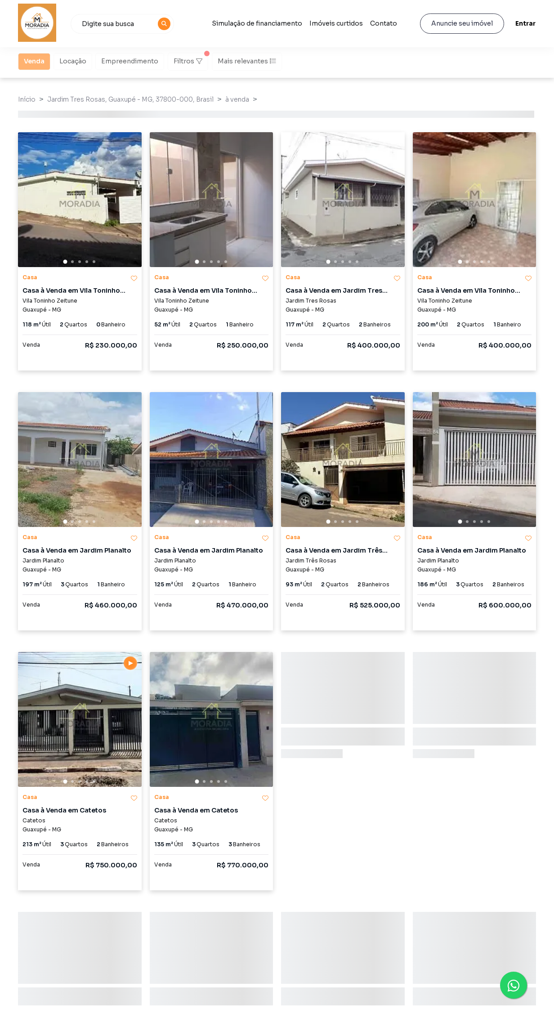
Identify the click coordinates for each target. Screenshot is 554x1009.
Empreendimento (129, 60)
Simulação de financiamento (257, 23)
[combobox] (122, 24)
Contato (383, 23)
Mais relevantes (247, 61)
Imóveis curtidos (336, 23)
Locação (72, 60)
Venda (34, 60)
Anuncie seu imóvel (462, 23)
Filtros (191, 59)
